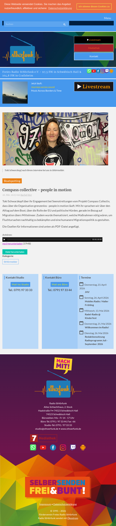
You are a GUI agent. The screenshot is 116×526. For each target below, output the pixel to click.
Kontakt (94, 56)
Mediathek (94, 47)
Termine (86, 277)
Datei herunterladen (14, 251)
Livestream (94, 39)
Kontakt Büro (53, 277)
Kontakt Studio (15, 277)
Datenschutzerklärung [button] (60, 8)
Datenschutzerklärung (65, 504)
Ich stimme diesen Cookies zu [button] (94, 6)
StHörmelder (10, 261)
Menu (107, 18)
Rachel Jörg (26, 195)
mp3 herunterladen (12, 243)
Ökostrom (72, 517)
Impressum (45, 504)
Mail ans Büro (60, 284)
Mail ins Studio (20, 284)
